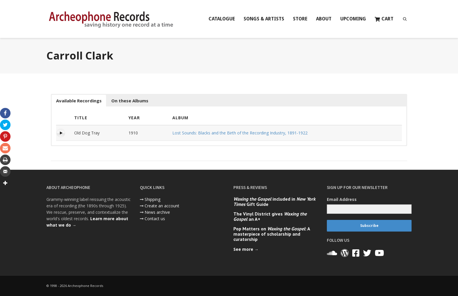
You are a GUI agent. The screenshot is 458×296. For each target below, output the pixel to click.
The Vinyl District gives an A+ (270, 216)
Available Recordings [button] (79, 101)
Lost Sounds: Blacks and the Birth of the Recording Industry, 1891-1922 (240, 133)
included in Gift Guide (274, 201)
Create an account (162, 206)
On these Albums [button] (129, 101)
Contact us (155, 218)
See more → (246, 249)
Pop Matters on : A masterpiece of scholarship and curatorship (271, 234)
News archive (157, 212)
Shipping (152, 199)
